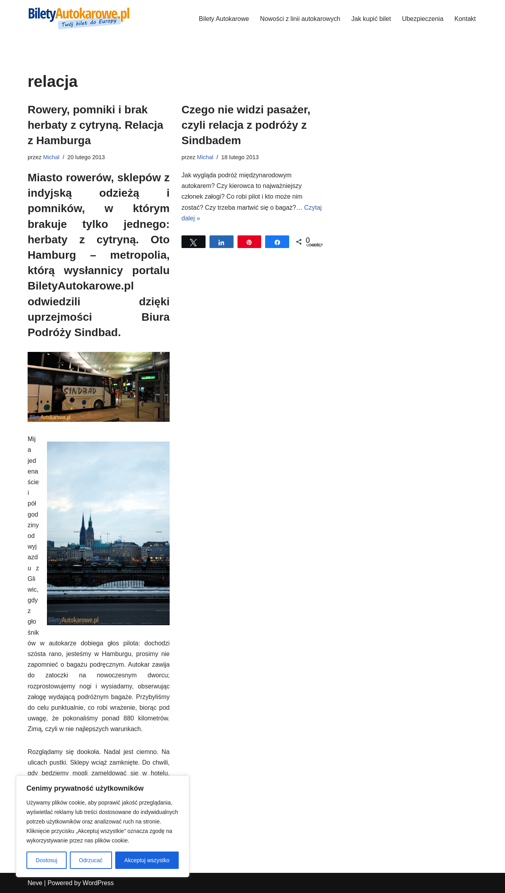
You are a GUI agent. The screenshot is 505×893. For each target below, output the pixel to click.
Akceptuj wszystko (146, 860)
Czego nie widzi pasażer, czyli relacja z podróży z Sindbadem (245, 125)
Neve (35, 883)
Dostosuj (46, 860)
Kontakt (465, 18)
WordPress (98, 883)
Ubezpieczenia (422, 18)
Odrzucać (91, 860)
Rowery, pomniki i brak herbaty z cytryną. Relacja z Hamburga (95, 125)
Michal (51, 157)
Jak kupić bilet (371, 18)
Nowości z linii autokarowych (300, 18)
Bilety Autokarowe (223, 18)
